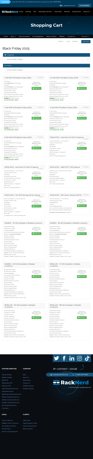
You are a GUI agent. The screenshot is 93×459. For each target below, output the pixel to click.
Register (75, 41)
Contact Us (71, 36)
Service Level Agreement (10, 431)
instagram (79, 355)
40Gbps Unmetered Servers (11, 402)
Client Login (26, 420)
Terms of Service (7, 420)
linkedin (71, 355)
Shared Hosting (7, 374)
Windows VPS (6, 386)
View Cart (86, 41)
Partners (67, 12)
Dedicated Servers (45, 12)
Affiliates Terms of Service (10, 423)
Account (85, 36)
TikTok (85, 355)
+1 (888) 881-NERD (81, 375)
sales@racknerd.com (69, 5)
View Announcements (30, 426)
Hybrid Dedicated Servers (10, 388)
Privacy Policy (6, 429)
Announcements (24, 36)
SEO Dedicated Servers (9, 405)
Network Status (51, 36)
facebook (63, 355)
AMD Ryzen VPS (7, 383)
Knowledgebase (37, 36)
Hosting (28, 12)
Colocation (58, 12)
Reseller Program (28, 388)
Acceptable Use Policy (9, 426)
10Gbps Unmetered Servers (10, 397)
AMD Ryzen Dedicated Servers (11, 394)
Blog (24, 374)
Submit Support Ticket (30, 423)
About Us (86, 12)
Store (13, 36)
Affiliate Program (28, 386)
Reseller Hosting (7, 377)
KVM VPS (5, 380)
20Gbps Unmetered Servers (10, 400)
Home (21, 12)
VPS (34, 12)
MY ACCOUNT (85, 5)
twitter (55, 355)
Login (68, 41)
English (61, 41)
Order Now (36, 88)
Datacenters (76, 12)
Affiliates (62, 36)
